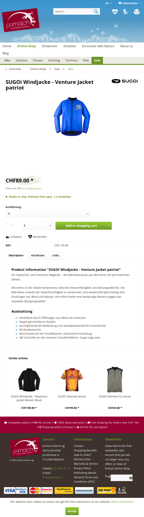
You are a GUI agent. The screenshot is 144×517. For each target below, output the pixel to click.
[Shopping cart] (137, 12)
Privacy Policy (82, 468)
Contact (78, 446)
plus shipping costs (32, 188)
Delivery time (82, 459)
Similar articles (18, 358)
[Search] (96, 11)
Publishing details (85, 472)
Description (16, 255)
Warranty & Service (86, 463)
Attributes (37, 255)
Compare (16, 236)
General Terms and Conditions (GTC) (86, 479)
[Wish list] (115, 12)
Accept (72, 511)
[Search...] (76, 11)
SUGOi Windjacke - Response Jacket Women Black (29, 398)
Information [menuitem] (129, 3)
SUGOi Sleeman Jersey (72, 396)
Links (55, 255)
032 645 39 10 (61, 468)
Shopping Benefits (85, 450)
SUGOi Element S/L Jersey (115, 396)
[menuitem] (76, 11)
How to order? (82, 455)
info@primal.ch (52, 477)
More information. (122, 501)
